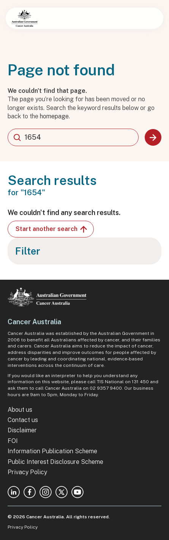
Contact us (23, 420)
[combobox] (73, 137)
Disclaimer (22, 430)
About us (20, 409)
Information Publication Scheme (52, 451)
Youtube (77, 492)
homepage (54, 116)
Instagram (45, 492)
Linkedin (14, 492)
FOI (13, 440)
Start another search (52, 229)
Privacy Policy (27, 472)
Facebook (30, 492)
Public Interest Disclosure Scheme (55, 461)
